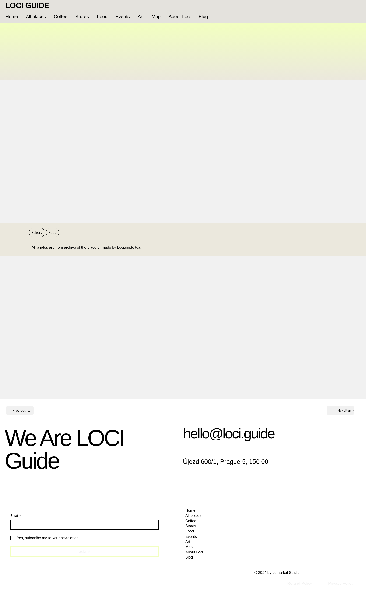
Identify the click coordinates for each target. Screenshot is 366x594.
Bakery (36, 232)
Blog (189, 557)
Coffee (190, 521)
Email (15, 516)
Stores (190, 526)
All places (193, 515)
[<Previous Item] (20, 410)
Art (187, 542)
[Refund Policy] (299, 583)
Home (190, 510)
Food (52, 232)
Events (191, 536)
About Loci (194, 552)
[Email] (83, 524)
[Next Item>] (340, 410)
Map (189, 547)
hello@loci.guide (228, 433)
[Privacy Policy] (340, 583)
